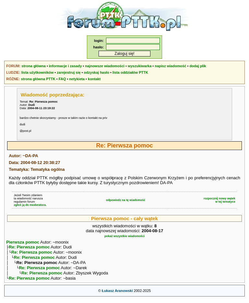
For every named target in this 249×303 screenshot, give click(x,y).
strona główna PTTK (38, 79)
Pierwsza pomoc (22, 242)
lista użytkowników (37, 72)
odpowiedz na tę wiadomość (126, 200)
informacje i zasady (65, 66)
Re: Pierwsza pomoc (29, 247)
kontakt (94, 79)
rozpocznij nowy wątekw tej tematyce (219, 200)
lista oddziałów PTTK (130, 72)
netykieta (77, 79)
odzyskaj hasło (96, 72)
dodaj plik (197, 66)
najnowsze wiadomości (104, 66)
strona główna (33, 66)
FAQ (62, 79)
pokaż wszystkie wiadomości (124, 236)
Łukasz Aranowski (117, 295)
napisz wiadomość (170, 66)
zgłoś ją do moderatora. (30, 205)
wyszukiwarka (139, 66)
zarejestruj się (68, 72)
